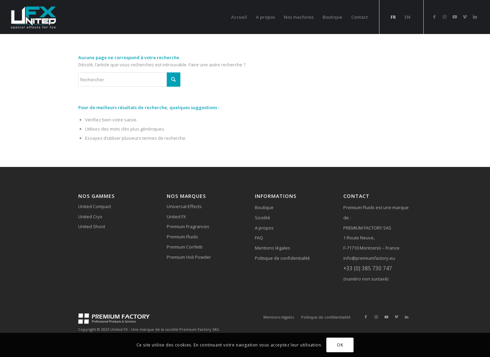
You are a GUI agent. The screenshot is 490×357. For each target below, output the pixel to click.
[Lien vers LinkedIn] (475, 17)
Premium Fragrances (188, 226)
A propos (264, 228)
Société (262, 218)
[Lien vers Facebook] (434, 17)
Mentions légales (272, 248)
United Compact (94, 206)
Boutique (264, 207)
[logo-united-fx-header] (34, 17)
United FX (176, 217)
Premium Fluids (182, 237)
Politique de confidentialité (282, 258)
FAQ (259, 238)
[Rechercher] (129, 79)
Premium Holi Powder (189, 257)
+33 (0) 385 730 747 (367, 268)
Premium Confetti (184, 247)
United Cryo (90, 217)
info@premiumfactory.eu (369, 258)
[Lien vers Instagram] (444, 17)
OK (340, 345)
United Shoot (91, 226)
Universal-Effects (184, 206)
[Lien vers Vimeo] (465, 17)
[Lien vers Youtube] (455, 17)
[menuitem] (239, 17)
